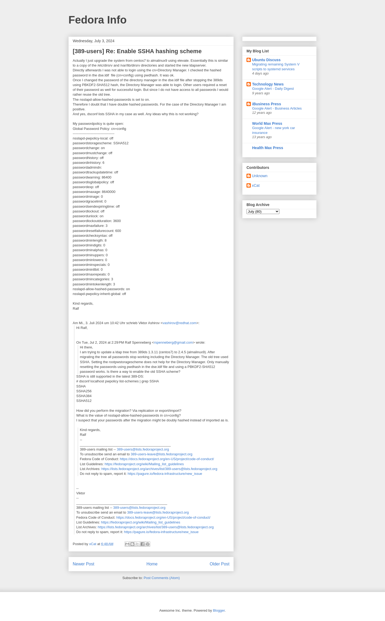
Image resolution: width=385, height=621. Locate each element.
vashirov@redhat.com (180, 323)
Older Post (219, 564)
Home (152, 564)
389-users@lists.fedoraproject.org (143, 449)
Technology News (268, 84)
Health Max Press (267, 148)
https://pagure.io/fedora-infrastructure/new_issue (165, 474)
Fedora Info (97, 20)
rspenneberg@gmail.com (173, 342)
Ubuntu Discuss (266, 60)
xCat (256, 185)
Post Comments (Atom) (162, 578)
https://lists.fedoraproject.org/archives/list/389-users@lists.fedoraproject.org (159, 469)
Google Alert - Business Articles (277, 108)
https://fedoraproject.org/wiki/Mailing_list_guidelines (144, 464)
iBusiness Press (266, 104)
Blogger (219, 610)
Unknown (259, 176)
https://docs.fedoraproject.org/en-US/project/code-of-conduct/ (167, 459)
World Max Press (267, 123)
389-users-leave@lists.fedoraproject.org (161, 454)
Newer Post (83, 564)
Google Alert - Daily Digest (273, 89)
